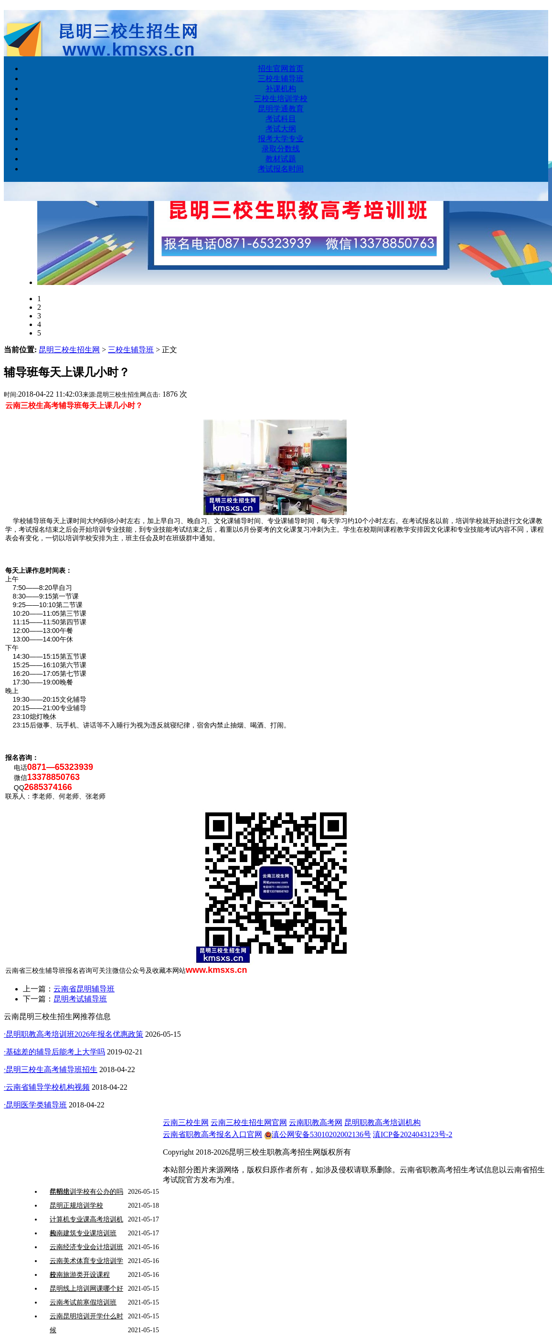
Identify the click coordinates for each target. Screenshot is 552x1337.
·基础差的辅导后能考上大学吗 (54, 1052)
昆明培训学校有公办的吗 (86, 1191)
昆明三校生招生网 (69, 350)
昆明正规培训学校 (76, 1205)
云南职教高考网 (315, 1122)
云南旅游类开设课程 (80, 1274)
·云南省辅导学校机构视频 (47, 1087)
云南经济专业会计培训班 (86, 1247)
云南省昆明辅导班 (84, 989)
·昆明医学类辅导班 (35, 1105)
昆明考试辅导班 (80, 999)
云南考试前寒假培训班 (83, 1302)
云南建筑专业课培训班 (83, 1233)
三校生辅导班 (131, 350)
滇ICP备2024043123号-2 (412, 1134)
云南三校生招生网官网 (249, 1122)
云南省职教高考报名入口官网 (212, 1134)
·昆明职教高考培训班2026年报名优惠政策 (73, 1034)
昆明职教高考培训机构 (382, 1122)
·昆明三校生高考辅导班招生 (50, 1069)
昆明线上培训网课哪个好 (86, 1288)
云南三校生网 (186, 1122)
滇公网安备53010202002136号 (317, 1134)
